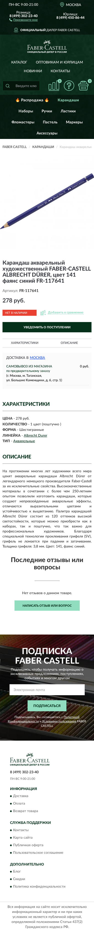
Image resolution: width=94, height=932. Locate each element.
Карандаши (68, 100)
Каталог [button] (19, 62)
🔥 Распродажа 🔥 (32, 100)
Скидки (19, 879)
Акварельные (24, 441)
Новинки (33, 71)
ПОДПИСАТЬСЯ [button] (47, 706)
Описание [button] (69, 342)
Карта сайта (23, 837)
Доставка (20, 796)
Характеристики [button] (24, 342)
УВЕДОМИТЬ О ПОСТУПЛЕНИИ (47, 327)
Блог (17, 871)
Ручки (47, 111)
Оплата (19, 804)
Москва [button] (37, 358)
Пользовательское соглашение (38, 853)
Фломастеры (23, 122)
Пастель (50, 122)
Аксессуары (47, 133)
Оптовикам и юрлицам (59, 62)
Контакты (60, 71)
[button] (23, 19)
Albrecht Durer (35, 435)
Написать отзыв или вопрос (47, 605)
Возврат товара (25, 811)
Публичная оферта (28, 845)
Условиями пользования (59, 721)
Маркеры (74, 122)
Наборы (26, 111)
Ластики (68, 111)
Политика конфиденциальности (39, 886)
